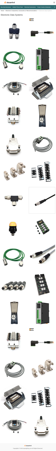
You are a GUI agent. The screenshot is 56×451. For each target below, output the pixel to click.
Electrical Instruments (30, 7)
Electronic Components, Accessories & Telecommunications (21, 10)
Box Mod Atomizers (6, 7)
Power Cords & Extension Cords (44, 7)
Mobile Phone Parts (18, 7)
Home (2, 10)
